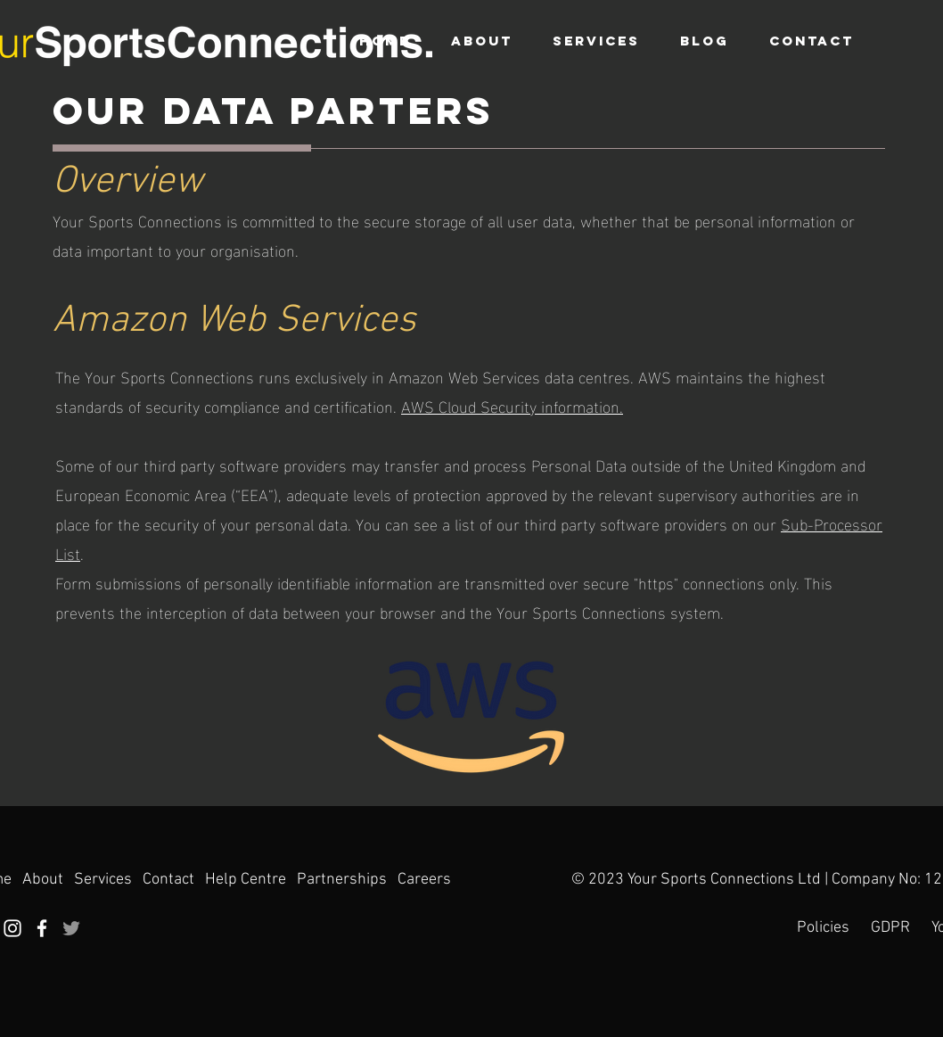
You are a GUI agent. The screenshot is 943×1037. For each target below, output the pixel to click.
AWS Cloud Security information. (512, 405)
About (42, 879)
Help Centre (245, 879)
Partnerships (342, 879)
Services (104, 879)
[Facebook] (41, 928)
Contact (168, 879)
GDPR (890, 927)
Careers (424, 879)
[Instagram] (12, 928)
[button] (596, 41)
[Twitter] (71, 928)
